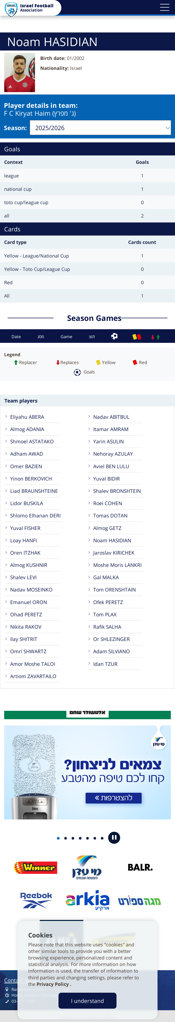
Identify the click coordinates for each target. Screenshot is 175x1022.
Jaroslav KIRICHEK (114, 551)
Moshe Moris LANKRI (117, 563)
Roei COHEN (107, 501)
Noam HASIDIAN (112, 538)
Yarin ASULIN (108, 439)
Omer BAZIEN (26, 464)
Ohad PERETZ (26, 612)
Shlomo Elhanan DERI (35, 513)
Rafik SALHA (107, 625)
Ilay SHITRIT (23, 637)
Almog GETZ (107, 526)
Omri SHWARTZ (28, 649)
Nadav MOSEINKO (31, 587)
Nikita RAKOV (25, 625)
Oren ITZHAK (25, 551)
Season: (15, 127)
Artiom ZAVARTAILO (33, 674)
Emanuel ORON (28, 600)
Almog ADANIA (27, 427)
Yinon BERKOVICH (31, 477)
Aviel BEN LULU (111, 464)
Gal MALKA (106, 575)
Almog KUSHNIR (28, 563)
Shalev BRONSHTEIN (117, 489)
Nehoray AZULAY (113, 452)
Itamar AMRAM (111, 427)
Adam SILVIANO (111, 649)
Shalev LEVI (23, 575)
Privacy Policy (53, 984)
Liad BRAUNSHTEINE (34, 489)
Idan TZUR (105, 662)
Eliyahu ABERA (27, 415)
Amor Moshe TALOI (32, 662)
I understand (87, 1000)
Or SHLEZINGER (111, 637)
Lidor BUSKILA (26, 501)
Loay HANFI (23, 538)
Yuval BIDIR (106, 477)
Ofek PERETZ (108, 600)
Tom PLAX (104, 612)
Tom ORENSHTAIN (114, 587)
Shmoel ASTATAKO (32, 439)
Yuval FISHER (25, 526)
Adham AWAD (26, 452)
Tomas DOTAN (110, 513)
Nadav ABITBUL (111, 415)
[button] (164, 7)
